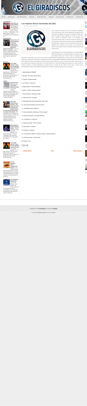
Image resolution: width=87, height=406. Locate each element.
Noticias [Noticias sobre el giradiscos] (11, 17)
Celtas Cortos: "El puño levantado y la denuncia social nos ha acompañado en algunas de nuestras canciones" (11, 44)
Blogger (55, 208)
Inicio (3, 17)
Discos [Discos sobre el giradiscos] (31, 17)
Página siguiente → (78, 150)
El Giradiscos (42, 208)
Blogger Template (42, 212)
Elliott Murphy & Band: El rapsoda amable (14, 127)
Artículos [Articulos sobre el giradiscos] (60, 17)
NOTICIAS (6, 62)
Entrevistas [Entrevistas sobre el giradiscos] (21, 17)
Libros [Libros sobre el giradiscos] (51, 17)
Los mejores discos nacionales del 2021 (38, 23)
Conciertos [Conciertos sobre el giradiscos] (41, 17)
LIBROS (5, 81)
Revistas (70, 17)
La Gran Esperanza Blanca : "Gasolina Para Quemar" (14, 164)
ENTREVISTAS (7, 38)
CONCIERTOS (6, 21)
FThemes (53, 212)
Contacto (79, 17)
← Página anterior (27, 150)
